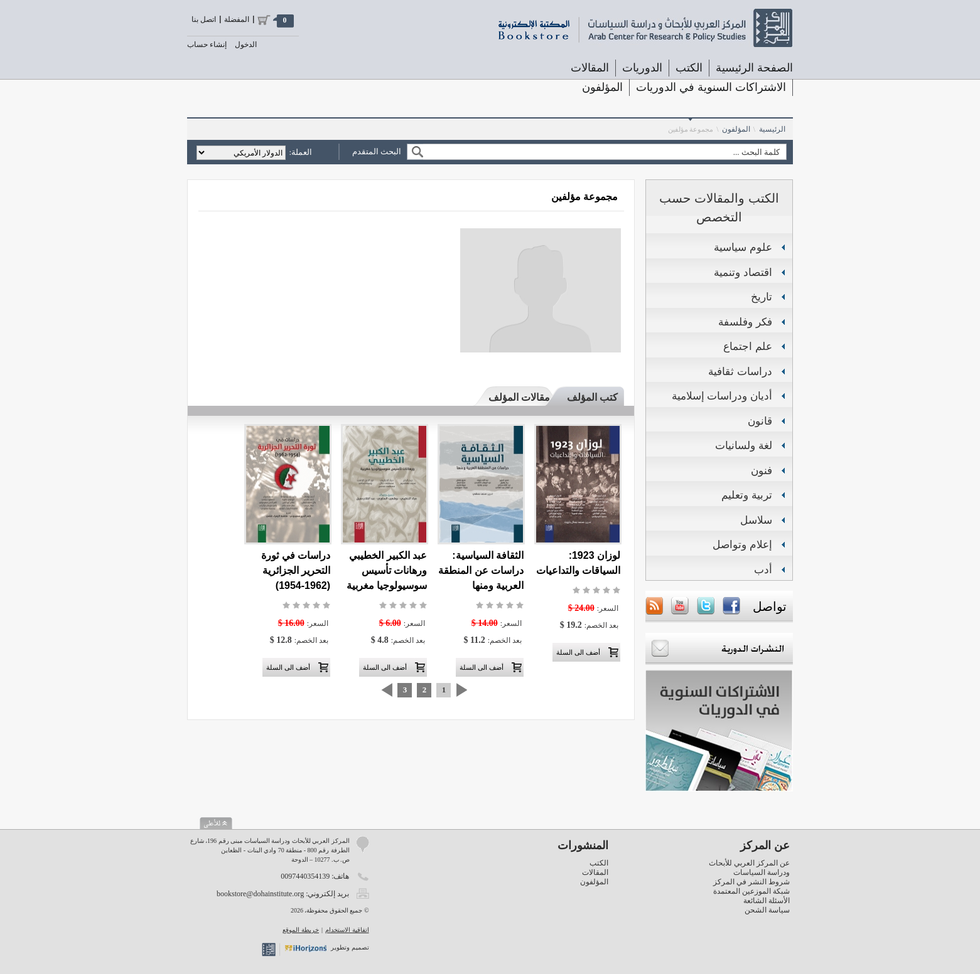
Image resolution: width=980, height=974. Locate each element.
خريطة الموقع (301, 929)
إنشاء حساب (207, 44)
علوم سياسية (743, 247)
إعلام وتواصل (742, 545)
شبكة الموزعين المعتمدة (751, 891)
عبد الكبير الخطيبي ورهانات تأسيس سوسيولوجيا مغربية (387, 570)
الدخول (246, 44)
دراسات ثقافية (740, 372)
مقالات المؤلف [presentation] (519, 397)
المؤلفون (602, 87)
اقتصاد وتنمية (743, 272)
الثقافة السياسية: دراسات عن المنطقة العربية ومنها (481, 570)
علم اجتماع (747, 346)
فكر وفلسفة (745, 322)
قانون (760, 421)
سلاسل (756, 520)
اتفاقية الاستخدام (347, 929)
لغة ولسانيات (743, 446)
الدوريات (642, 67)
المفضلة (236, 19)
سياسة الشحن (767, 910)
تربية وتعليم (746, 495)
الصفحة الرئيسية (754, 67)
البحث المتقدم (376, 151)
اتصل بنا (203, 19)
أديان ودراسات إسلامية (722, 396)
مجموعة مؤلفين (691, 129)
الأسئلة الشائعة (766, 900)
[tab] (586, 397)
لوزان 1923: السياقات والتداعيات (578, 563)
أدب (763, 570)
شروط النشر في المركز (751, 881)
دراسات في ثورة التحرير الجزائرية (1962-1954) (295, 570)
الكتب (689, 67)
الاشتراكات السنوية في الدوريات (711, 87)
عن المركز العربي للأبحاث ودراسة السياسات (749, 868)
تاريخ (761, 297)
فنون (761, 471)
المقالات (590, 67)
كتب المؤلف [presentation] (592, 397)
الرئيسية (772, 129)
